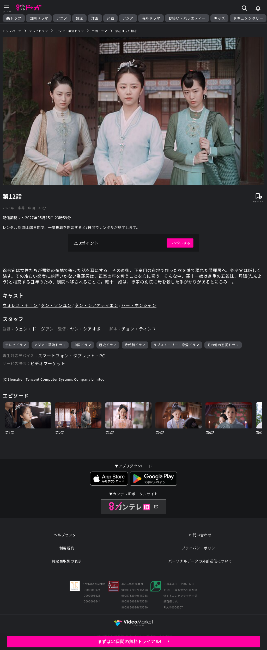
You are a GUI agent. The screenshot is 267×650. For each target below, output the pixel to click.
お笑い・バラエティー (187, 18)
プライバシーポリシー (200, 547)
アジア (128, 18)
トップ (13, 18)
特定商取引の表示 (67, 561)
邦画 (110, 18)
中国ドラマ (82, 344)
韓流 (79, 18)
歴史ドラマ (108, 344)
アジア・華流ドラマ (50, 344)
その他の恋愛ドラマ (223, 344)
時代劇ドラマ (135, 344)
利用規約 (66, 547)
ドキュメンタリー (248, 18)
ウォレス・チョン (20, 305)
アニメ (62, 18)
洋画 (95, 18)
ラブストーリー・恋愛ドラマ (176, 344)
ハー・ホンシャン (138, 305)
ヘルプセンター (67, 534)
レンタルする (180, 242)
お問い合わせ (200, 534)
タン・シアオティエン (96, 305)
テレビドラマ (16, 344)
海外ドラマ (151, 18)
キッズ (219, 18)
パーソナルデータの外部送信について (200, 561)
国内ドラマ (38, 18)
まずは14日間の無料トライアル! (133, 641)
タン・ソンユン (56, 305)
